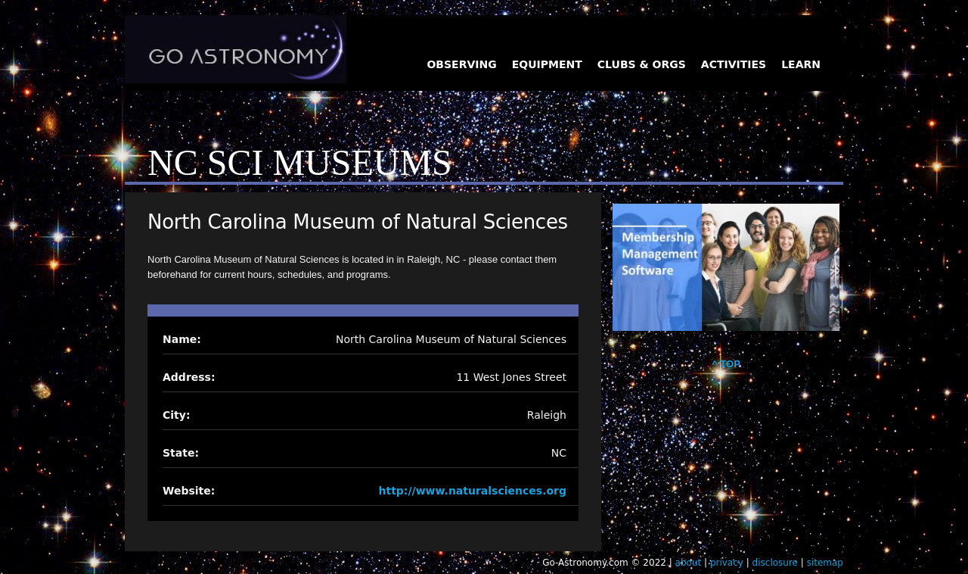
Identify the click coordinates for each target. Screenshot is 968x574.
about (688, 562)
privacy (726, 562)
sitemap (825, 562)
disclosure (775, 562)
